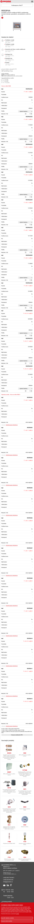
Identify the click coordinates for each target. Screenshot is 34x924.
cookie (17, 913)
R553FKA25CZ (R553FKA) (12, 515)
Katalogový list (19, 55)
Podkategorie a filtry (17, 5)
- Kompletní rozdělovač (8, 74)
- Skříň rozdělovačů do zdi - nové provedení (11, 75)
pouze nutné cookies (7, 921)
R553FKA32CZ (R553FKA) (12, 726)
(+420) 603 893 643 (8, 879)
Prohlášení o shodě (19, 41)
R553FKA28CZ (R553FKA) (12, 605)
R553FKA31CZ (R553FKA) (12, 696)
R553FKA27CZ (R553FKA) (12, 575)
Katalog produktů (7, 901)
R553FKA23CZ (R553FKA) (12, 455)
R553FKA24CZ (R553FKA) (12, 485)
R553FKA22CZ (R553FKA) (12, 425)
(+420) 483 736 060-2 (8, 877)
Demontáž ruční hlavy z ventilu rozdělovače (19, 50)
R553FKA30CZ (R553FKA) (12, 666)
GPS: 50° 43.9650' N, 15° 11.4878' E (11, 870)
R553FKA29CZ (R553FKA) (12, 635)
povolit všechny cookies (8, 918)
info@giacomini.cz (8, 881)
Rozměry (19, 64)
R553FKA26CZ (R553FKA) (12, 545)
